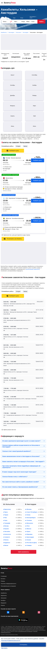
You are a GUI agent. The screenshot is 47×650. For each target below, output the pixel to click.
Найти (41, 21)
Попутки (3, 605)
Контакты (3, 578)
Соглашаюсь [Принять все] (23, 644)
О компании (4, 576)
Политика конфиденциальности (8, 583)
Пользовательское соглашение (8, 586)
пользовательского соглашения (25, 631)
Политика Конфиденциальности (10, 640)
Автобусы (3, 600)
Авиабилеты (4, 593)
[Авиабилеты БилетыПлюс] (7, 568)
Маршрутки (3, 602)
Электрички (3, 598)
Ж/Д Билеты (4, 595)
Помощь (3, 581)
